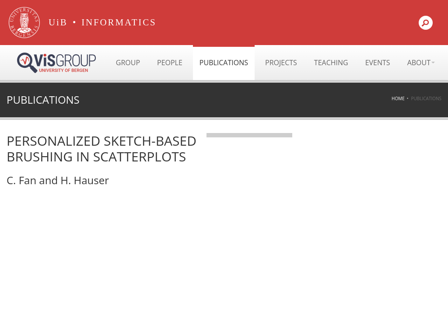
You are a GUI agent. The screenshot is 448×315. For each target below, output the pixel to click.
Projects (281, 62)
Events (377, 62)
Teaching (331, 62)
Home (398, 98)
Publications (224, 62)
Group (128, 62)
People (169, 62)
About (421, 62)
